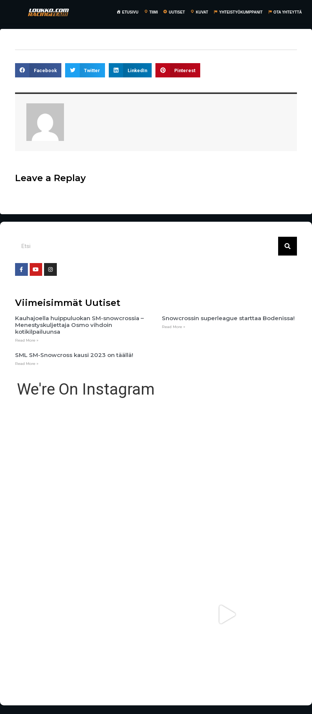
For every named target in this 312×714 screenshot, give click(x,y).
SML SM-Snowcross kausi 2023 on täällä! (74, 355)
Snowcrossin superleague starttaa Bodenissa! (228, 318)
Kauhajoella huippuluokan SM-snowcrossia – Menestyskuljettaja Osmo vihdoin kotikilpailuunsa (79, 325)
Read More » (26, 340)
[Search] (287, 246)
